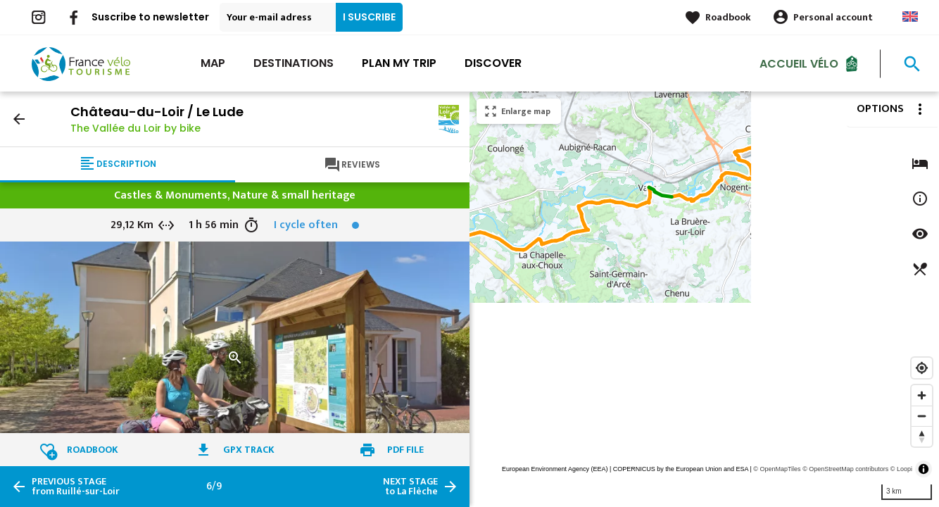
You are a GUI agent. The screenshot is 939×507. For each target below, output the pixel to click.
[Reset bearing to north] (922, 436)
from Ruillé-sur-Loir (76, 486)
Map (213, 63)
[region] (704, 299)
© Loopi (901, 468)
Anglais (910, 16)
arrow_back (19, 119)
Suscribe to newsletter (150, 17)
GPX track (249, 449)
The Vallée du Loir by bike (135, 128)
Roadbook (728, 17)
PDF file (405, 449)
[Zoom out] (922, 416)
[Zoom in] (922, 395)
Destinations (293, 63)
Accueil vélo (799, 63)
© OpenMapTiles (776, 468)
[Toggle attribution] (923, 469)
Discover (493, 63)
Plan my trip (399, 63)
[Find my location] (922, 368)
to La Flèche (410, 486)
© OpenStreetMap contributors (845, 468)
